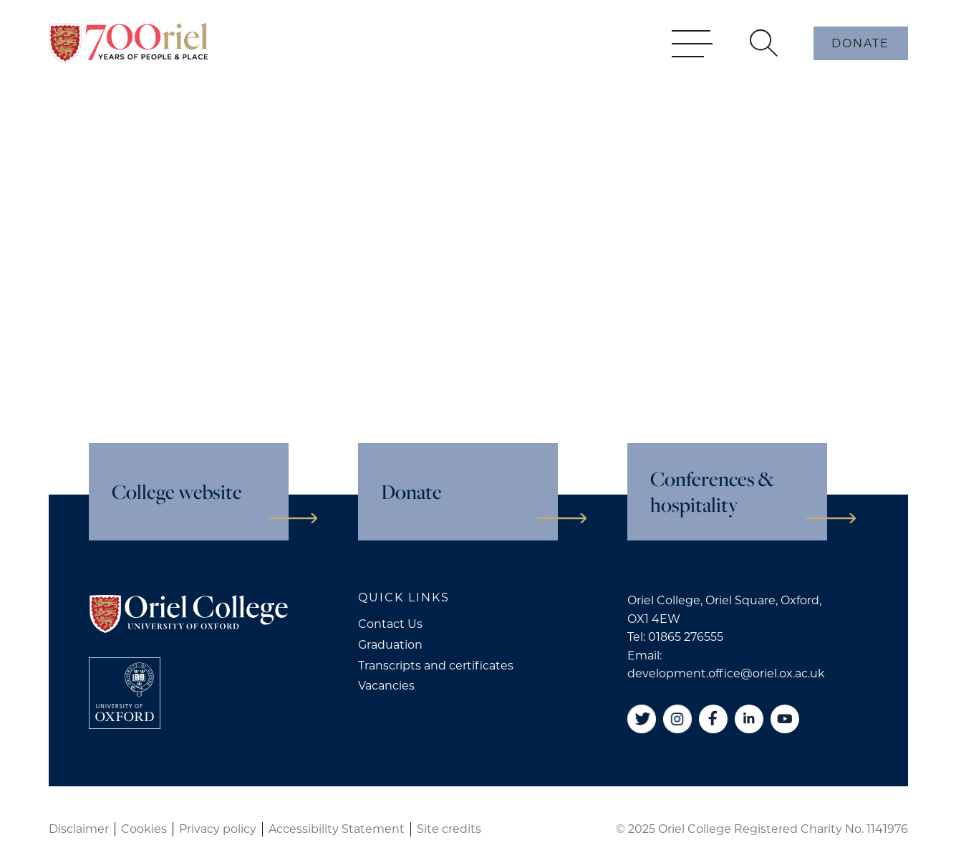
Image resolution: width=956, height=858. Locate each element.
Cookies (144, 829)
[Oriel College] (128, 63)
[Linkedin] (749, 719)
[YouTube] (785, 719)
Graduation (390, 645)
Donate (860, 63)
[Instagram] (677, 719)
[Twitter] (641, 719)
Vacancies (386, 685)
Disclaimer (79, 829)
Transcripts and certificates (435, 665)
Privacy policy (217, 829)
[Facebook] (713, 719)
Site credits (449, 829)
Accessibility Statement (337, 829)
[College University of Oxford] (124, 693)
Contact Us (390, 624)
